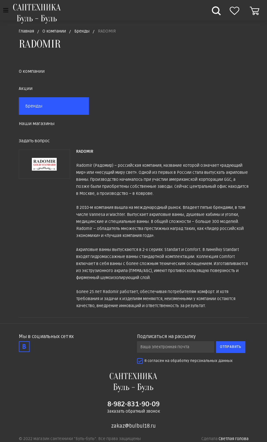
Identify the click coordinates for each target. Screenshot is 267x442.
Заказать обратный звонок (133, 411)
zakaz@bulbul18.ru (133, 426)
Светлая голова (234, 438)
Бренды (33, 106)
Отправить (231, 347)
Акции (25, 88)
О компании (32, 71)
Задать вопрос (34, 141)
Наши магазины (36, 123)
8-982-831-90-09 (133, 404)
